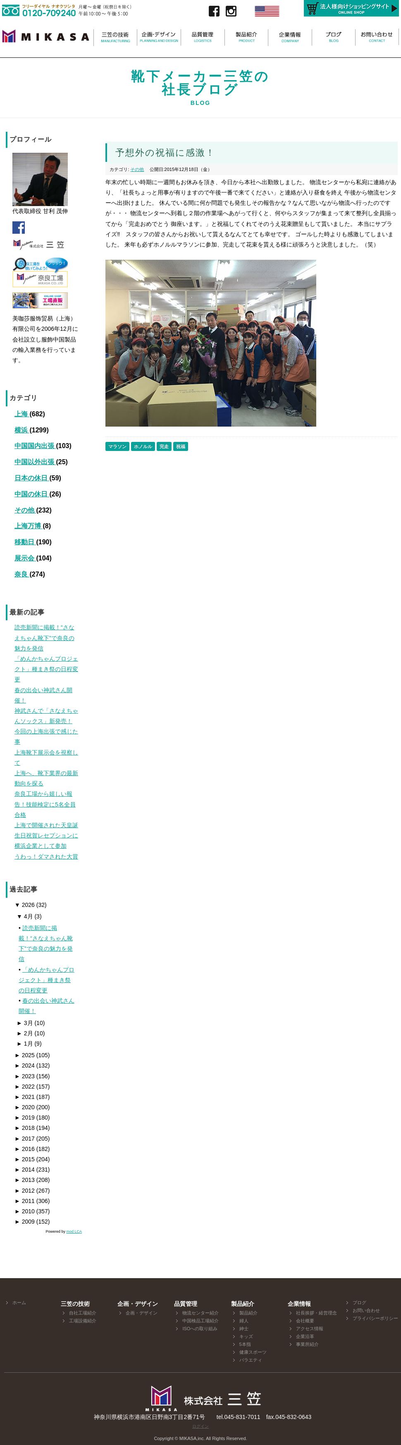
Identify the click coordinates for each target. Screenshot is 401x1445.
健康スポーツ (253, 1352)
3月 (25, 1023)
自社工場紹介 (82, 1312)
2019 (24, 1117)
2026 (24, 905)
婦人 (243, 1320)
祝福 (180, 446)
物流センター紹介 (200, 1312)
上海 (21, 414)
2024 (24, 1065)
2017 (24, 1138)
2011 (24, 1201)
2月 (25, 1033)
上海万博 (28, 525)
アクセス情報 (309, 1328)
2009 (24, 1221)
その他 (25, 510)
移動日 (25, 542)
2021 (24, 1097)
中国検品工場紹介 (200, 1320)
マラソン (117, 446)
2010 (24, 1211)
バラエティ (250, 1359)
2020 (24, 1107)
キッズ (246, 1336)
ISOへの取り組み (199, 1328)
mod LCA (74, 1231)
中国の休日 (31, 494)
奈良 (21, 574)
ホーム (19, 1302)
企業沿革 (305, 1336)
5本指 (245, 1344)
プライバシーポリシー (375, 1318)
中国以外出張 (35, 461)
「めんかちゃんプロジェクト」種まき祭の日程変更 (46, 980)
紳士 (243, 1328)
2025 (24, 1055)
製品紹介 (248, 1312)
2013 (24, 1180)
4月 (25, 916)
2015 (24, 1159)
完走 (164, 446)
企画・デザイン (142, 1312)
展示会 (25, 558)
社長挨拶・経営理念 (316, 1312)
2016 (24, 1149)
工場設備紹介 (82, 1320)
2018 (24, 1128)
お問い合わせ (366, 1310)
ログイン (200, 1426)
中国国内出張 (35, 445)
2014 (24, 1169)
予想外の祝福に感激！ (165, 152)
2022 (24, 1086)
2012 (24, 1190)
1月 (25, 1043)
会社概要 (305, 1320)
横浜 (21, 430)
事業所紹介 (307, 1344)
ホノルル (143, 446)
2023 (24, 1076)
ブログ (359, 1302)
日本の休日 (31, 478)
